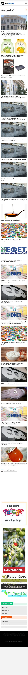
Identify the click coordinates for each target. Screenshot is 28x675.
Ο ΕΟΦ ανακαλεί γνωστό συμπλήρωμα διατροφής (11, 471)
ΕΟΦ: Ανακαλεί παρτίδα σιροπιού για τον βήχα (13, 207)
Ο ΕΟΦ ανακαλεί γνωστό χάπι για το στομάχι (14, 411)
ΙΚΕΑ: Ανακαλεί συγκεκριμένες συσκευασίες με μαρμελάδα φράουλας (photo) (14, 492)
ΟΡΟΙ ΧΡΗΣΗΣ (21, 661)
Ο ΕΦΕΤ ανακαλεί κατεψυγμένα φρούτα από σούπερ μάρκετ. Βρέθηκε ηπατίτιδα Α (13, 350)
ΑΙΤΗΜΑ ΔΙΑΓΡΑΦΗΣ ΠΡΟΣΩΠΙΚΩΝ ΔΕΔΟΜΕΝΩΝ (14, 663)
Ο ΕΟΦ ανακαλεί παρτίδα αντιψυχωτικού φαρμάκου (13, 371)
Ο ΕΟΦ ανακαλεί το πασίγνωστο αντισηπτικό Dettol (14, 228)
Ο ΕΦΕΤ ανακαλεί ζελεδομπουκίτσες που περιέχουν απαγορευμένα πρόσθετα (12, 83)
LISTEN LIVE (5, 635)
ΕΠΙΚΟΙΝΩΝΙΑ (14, 661)
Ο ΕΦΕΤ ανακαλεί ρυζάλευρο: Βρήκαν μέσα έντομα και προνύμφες (13, 309)
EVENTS (5, 641)
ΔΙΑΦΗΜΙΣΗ (6, 661)
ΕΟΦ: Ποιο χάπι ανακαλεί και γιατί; (11, 431)
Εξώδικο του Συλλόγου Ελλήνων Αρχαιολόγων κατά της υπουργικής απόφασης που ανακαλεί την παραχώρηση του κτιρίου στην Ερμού (13, 61)
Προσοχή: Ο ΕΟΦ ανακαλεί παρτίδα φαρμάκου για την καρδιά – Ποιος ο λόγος (13, 146)
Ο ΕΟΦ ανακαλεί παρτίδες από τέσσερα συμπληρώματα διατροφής (12, 167)
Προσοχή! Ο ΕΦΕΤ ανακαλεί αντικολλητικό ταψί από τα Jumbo (13, 104)
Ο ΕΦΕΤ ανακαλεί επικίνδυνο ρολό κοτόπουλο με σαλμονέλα (10, 451)
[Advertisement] (14, 21)
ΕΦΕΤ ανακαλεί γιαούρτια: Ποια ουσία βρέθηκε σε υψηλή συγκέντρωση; (12, 391)
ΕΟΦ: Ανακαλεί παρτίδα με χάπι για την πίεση (12, 268)
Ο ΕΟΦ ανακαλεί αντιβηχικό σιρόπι (11, 248)
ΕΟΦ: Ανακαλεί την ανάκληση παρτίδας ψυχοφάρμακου (12, 329)
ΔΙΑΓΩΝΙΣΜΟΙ (6, 638)
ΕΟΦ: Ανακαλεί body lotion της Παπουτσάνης (13, 187)
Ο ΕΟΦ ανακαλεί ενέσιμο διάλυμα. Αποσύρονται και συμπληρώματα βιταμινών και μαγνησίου (13, 126)
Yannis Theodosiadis (18, 672)
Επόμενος (13, 498)
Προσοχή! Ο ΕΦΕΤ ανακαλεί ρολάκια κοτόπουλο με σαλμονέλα (11, 288)
